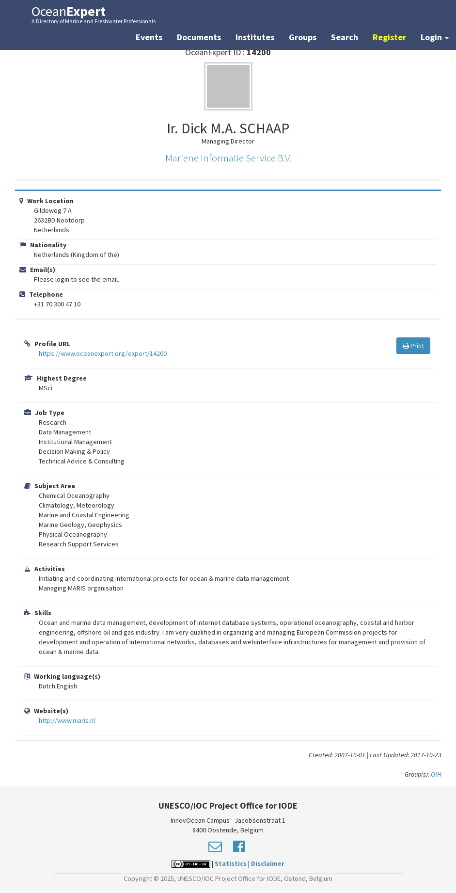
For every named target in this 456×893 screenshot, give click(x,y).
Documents (199, 37)
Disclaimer (267, 863)
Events (149, 37)
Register (389, 37)
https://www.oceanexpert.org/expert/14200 (103, 353)
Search (344, 37)
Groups (302, 37)
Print (413, 345)
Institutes (255, 37)
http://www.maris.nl (67, 720)
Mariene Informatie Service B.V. (228, 157)
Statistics (231, 863)
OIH (436, 774)
